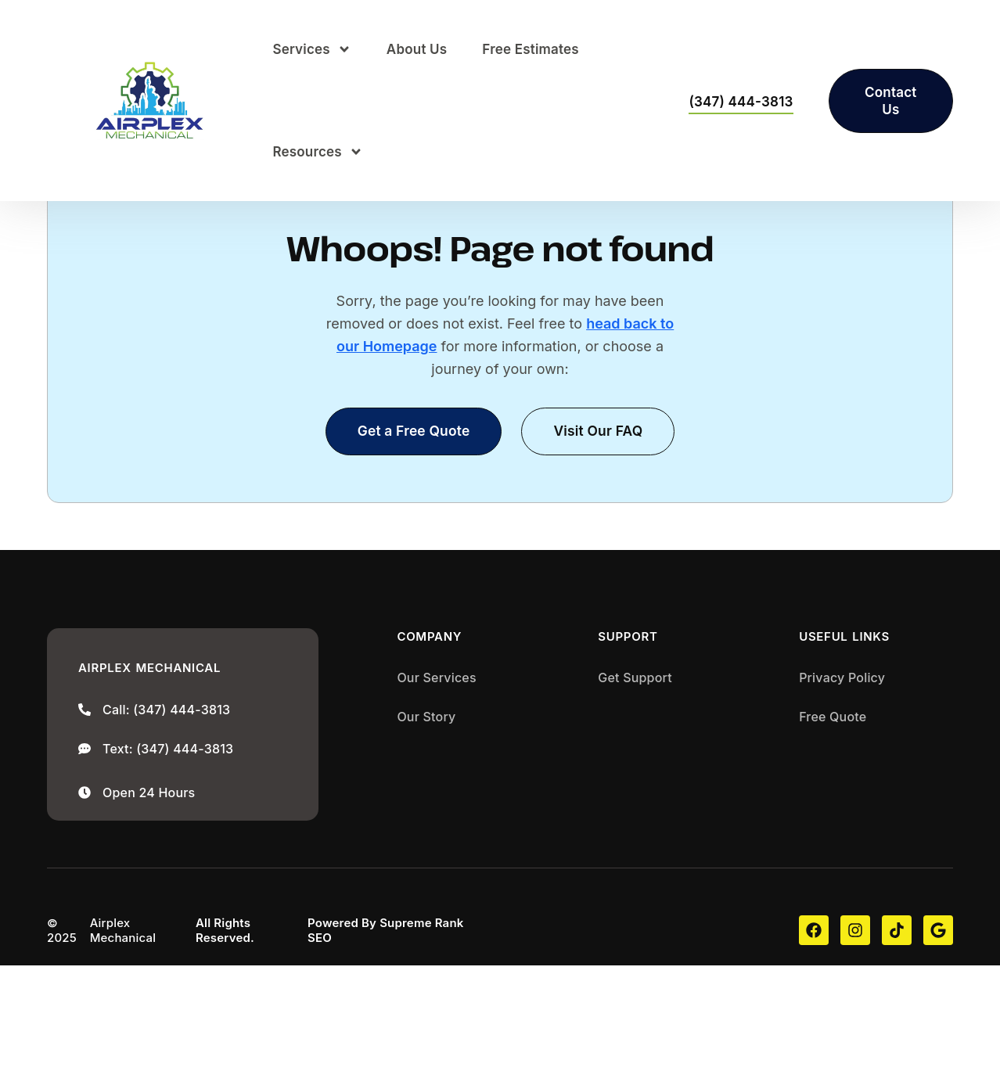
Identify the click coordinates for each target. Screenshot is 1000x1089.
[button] (600, 554)
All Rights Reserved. (225, 1054)
